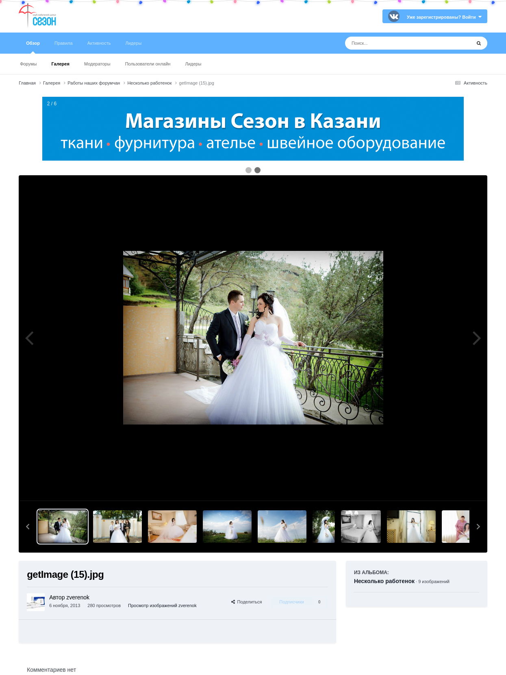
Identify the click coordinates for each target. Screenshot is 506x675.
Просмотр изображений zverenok (162, 605)
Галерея (60, 63)
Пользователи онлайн (148, 63)
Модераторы (97, 63)
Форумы (28, 63)
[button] (28, 527)
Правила (63, 43)
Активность (99, 43)
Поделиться (246, 601)
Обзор (33, 47)
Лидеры (193, 63)
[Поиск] (393, 43)
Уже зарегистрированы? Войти (444, 17)
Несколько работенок (384, 581)
